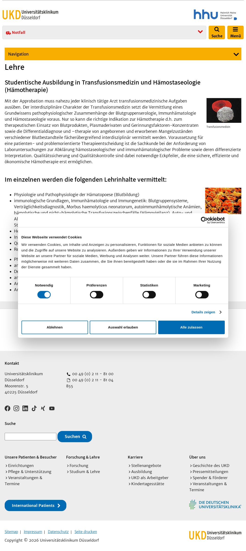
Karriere (135, 455)
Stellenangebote (146, 464)
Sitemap (11, 530)
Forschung (79, 464)
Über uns (197, 455)
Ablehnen (55, 327)
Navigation (18, 54)
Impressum (33, 530)
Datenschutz (58, 530)
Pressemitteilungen (210, 470)
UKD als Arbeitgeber (149, 476)
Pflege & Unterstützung (29, 470)
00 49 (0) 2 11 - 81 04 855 (89, 383)
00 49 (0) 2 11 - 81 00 (92, 373)
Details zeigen (203, 312)
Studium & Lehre (85, 470)
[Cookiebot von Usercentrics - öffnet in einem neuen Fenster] (204, 220)
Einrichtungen (21, 464)
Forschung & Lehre (83, 455)
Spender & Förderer (210, 476)
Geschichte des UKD (211, 464)
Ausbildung (141, 470)
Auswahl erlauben (123, 327)
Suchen (72, 435)
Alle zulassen (191, 327)
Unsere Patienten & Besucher (31, 455)
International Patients (33, 504)
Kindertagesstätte (147, 482)
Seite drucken (86, 530)
